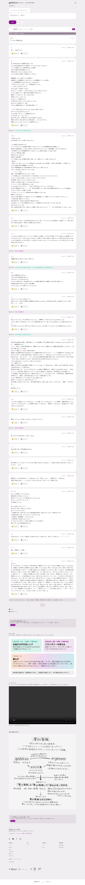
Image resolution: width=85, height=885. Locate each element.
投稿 (12, 22)
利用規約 (10, 859)
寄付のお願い (61, 847)
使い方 (11, 599)
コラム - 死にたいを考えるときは (23, 130)
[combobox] (20, 22)
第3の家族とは (61, 845)
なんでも (11, 5)
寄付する (13, 820)
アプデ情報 (11, 851)
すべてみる (72, 38)
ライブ (28, 845)
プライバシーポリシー (17, 859)
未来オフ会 (11, 855)
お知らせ (10, 847)
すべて (15, 29)
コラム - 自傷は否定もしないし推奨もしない (43, 267)
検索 (74, 29)
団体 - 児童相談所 (19, 251)
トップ (10, 845)
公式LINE (13, 624)
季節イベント (11, 853)
